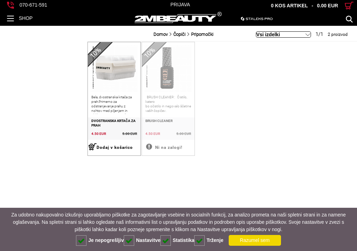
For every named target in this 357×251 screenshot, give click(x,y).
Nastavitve (142, 240)
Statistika (177, 240)
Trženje (208, 240)
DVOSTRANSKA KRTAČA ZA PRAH (31, 138)
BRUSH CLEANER (89, 138)
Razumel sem (255, 240)
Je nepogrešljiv (100, 240)
